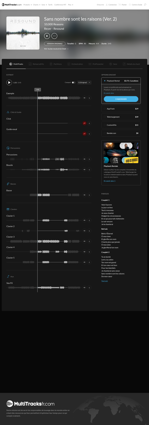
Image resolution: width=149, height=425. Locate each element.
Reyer (47, 28)
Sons (44, 5)
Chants (36, 5)
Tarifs (50, 5)
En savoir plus (109, 93)
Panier (123, 4)
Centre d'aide (135, 4)
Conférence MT (60, 5)
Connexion (111, 5)
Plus (70, 5)
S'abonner (121, 99)
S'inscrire (100, 5)
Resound (59, 28)
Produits (27, 5)
